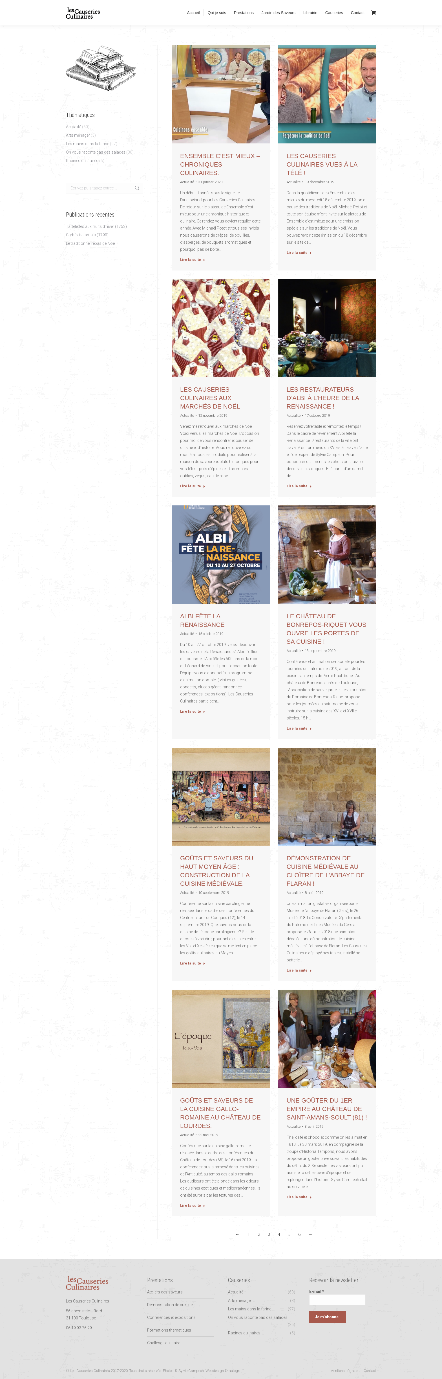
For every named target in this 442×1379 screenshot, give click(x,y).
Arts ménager (78, 135)
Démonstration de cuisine (170, 1304)
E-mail (316, 1291)
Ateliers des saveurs (165, 1292)
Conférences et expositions (171, 1317)
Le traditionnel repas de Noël (91, 243)
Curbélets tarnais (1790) (87, 235)
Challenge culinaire (163, 1343)
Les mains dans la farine (87, 143)
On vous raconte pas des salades (95, 152)
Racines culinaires (82, 160)
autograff (236, 1371)
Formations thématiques (169, 1330)
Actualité (73, 127)
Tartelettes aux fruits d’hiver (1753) (96, 226)
